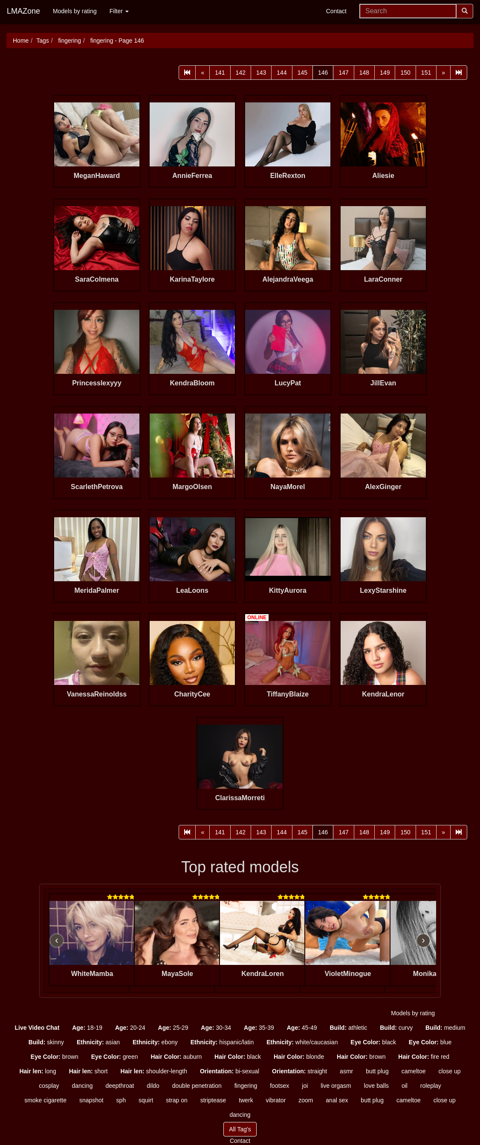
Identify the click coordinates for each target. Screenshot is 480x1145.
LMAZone (23, 11)
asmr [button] (346, 1071)
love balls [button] (376, 1085)
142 (241, 72)
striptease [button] (213, 1100)
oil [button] (405, 1085)
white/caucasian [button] (302, 1042)
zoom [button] (305, 1100)
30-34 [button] (216, 1027)
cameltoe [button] (414, 1071)
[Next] (443, 72)
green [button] (114, 1056)
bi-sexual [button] (229, 1071)
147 (343, 72)
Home (21, 40)
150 (405, 72)
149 (385, 72)
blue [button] (430, 1042)
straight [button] (299, 1071)
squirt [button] (146, 1100)
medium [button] (445, 1027)
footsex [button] (279, 1085)
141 (220, 72)
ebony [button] (155, 1042)
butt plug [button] (377, 1071)
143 (261, 72)
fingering (69, 40)
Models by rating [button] (413, 1013)
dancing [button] (82, 1085)
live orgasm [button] (336, 1085)
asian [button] (98, 1042)
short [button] (88, 1071)
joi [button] (305, 1085)
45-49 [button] (302, 1027)
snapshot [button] (91, 1100)
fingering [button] (245, 1085)
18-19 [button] (87, 1027)
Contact (336, 11)
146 (323, 72)
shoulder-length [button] (154, 1071)
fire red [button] (423, 1056)
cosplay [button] (49, 1085)
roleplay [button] (430, 1085)
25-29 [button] (173, 1027)
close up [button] (449, 1071)
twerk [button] (246, 1100)
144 (281, 72)
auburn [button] (176, 1056)
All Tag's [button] (240, 1129)
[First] (187, 72)
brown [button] (54, 1056)
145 (302, 72)
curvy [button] (396, 1027)
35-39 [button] (259, 1027)
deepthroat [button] (119, 1085)
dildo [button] (153, 1085)
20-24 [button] (130, 1027)
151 (426, 72)
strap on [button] (177, 1100)
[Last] (458, 72)
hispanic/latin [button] (222, 1042)
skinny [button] (46, 1042)
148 (364, 72)
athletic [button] (348, 1027)
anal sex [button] (337, 1100)
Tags (42, 40)
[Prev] (202, 72)
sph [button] (121, 1100)
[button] (37, 1027)
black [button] (373, 1042)
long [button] (37, 1071)
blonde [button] (299, 1056)
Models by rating (75, 11)
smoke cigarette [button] (45, 1100)
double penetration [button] (197, 1085)
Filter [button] (119, 11)
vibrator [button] (276, 1100)
